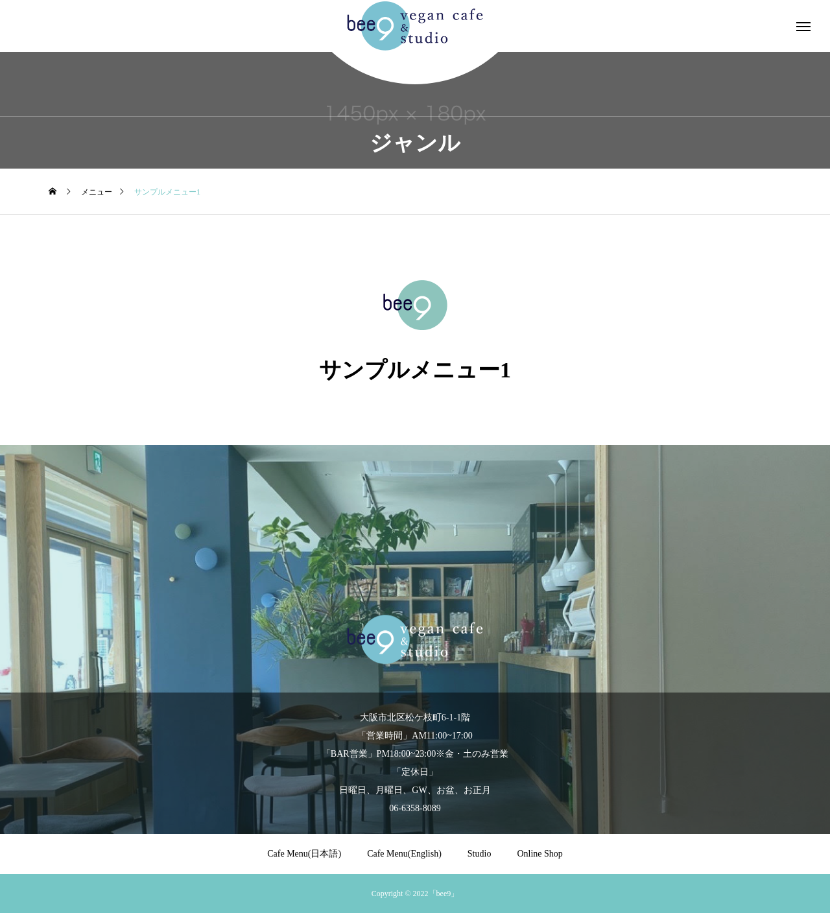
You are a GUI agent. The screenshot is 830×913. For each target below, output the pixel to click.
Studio (480, 854)
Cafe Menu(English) (404, 854)
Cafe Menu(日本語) (304, 854)
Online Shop (539, 854)
